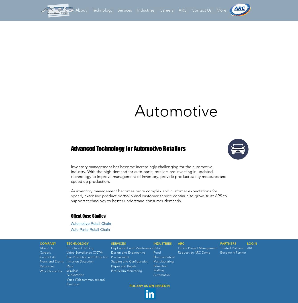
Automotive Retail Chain (91, 223)
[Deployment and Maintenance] (132, 248)
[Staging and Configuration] (129, 261)
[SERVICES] (118, 244)
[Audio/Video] (75, 275)
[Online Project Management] (198, 248)
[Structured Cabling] (80, 248)
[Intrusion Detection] (80, 261)
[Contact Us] (47, 257)
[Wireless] (72, 271)
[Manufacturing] (163, 261)
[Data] (70, 266)
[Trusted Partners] (231, 248)
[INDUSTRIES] (162, 244)
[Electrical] (73, 284)
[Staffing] (158, 270)
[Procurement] (120, 257)
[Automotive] (161, 275)
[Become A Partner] (233, 252)
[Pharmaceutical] (164, 257)
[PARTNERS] (228, 244)
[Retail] (157, 248)
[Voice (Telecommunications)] (86, 280)
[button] (48, 244)
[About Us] (46, 248)
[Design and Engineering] (128, 252)
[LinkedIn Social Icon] (150, 293)
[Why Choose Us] (51, 271)
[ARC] (181, 244)
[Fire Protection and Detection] (87, 257)
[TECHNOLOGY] (78, 244)
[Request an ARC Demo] (194, 252)
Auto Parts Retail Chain (90, 229)
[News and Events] (52, 261)
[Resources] (47, 266)
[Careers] (45, 252)
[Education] (160, 266)
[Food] (157, 252)
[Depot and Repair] (123, 266)
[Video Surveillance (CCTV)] (85, 252)
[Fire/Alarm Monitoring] (126, 271)
